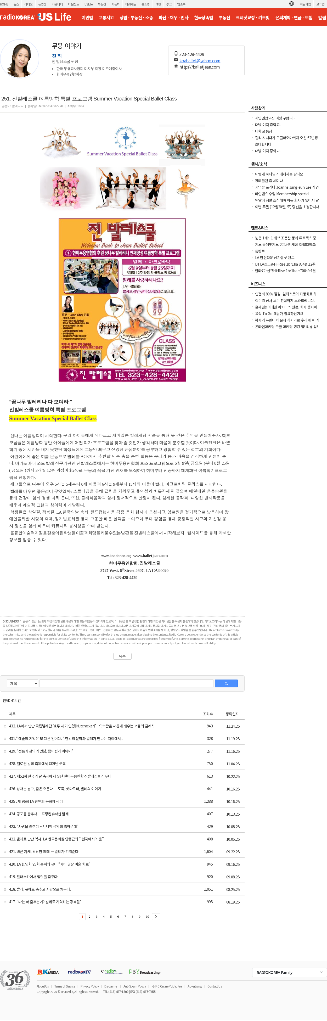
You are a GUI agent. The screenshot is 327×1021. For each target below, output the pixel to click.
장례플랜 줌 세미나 (269, 180)
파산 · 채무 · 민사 (173, 17)
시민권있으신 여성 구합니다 (275, 118)
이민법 (87, 17)
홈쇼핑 (146, 4)
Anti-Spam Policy (134, 986)
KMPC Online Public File (167, 986)
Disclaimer (110, 986)
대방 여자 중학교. (267, 124)
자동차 (116, 4)
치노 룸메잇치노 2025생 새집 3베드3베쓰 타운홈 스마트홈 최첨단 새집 (285, 247)
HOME (4, 4)
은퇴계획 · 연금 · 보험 (293, 17)
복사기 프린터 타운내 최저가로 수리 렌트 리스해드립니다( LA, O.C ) (287, 322)
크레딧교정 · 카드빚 (252, 17)
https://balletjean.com (199, 67)
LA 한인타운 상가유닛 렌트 (274, 257)
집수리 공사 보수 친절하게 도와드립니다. (285, 300)
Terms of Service (64, 986)
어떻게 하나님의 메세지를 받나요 (279, 174)
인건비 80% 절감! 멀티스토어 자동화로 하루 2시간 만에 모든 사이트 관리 (286, 296)
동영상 (42, 4)
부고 (169, 4)
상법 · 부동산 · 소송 (136, 17)
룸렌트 (260, 251)
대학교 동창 (263, 131)
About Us (42, 986)
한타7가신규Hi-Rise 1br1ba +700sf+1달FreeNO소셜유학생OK (285, 273)
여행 (158, 4)
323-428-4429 (191, 54)
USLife (88, 4)
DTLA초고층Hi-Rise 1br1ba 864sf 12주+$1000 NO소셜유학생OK (285, 266)
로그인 (320, 4)
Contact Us (214, 986)
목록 (122, 656)
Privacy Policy (90, 986)
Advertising (194, 986)
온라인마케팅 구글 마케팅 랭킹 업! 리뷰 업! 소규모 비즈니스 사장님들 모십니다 (286, 329)
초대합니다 (263, 144)
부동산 (102, 4)
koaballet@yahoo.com (200, 60)
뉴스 (16, 4)
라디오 (28, 4)
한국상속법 (203, 17)
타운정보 (73, 4)
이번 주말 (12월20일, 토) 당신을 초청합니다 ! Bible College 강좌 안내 (287, 209)
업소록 (181, 4)
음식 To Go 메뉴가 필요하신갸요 (279, 313)
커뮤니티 (57, 4)
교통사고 (106, 17)
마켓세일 (130, 4)
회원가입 (305, 4)
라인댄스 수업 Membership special (282, 193)
